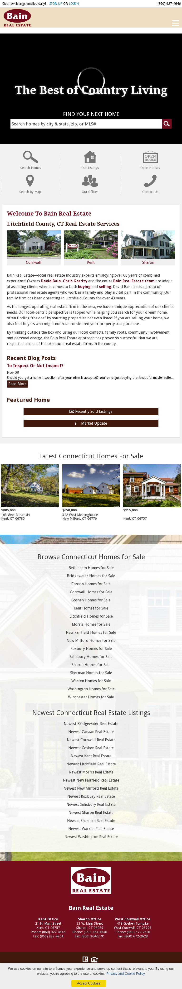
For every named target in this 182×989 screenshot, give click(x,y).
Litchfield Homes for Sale (91, 616)
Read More (17, 384)
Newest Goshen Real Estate (91, 748)
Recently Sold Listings (90, 411)
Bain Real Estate (91, 880)
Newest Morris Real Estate (91, 772)
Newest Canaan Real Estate (91, 732)
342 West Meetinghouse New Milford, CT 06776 (91, 492)
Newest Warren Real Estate (91, 828)
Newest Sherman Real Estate (91, 820)
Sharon (148, 247)
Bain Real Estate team (134, 281)
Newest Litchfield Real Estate (91, 764)
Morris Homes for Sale (91, 624)
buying (84, 286)
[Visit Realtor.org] (85, 960)
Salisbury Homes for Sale (91, 656)
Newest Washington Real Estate (91, 837)
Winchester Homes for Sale (91, 697)
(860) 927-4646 (169, 3)
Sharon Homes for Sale (91, 665)
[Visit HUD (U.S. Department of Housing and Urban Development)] (94, 960)
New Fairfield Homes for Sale (91, 632)
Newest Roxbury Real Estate (91, 796)
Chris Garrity (75, 281)
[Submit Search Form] (167, 124)
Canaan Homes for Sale (91, 584)
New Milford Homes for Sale (91, 640)
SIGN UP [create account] (55, 3)
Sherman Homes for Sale (91, 673)
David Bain (51, 281)
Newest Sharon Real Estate (91, 812)
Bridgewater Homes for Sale (91, 576)
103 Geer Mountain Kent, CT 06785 (30, 492)
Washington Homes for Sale (91, 689)
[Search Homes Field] (91, 124)
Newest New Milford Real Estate (91, 788)
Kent (91, 247)
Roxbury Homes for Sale (91, 648)
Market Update (91, 423)
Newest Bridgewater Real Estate (91, 723)
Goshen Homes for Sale (91, 600)
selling (105, 286)
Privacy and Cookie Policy (125, 973)
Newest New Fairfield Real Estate (91, 780)
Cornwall (34, 247)
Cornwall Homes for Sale (91, 592)
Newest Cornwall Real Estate (91, 740)
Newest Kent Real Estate (91, 756)
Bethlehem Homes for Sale (91, 568)
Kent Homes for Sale (91, 608)
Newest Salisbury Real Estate (91, 804)
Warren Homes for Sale (91, 681)
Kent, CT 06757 (152, 492)
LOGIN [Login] (74, 3)
